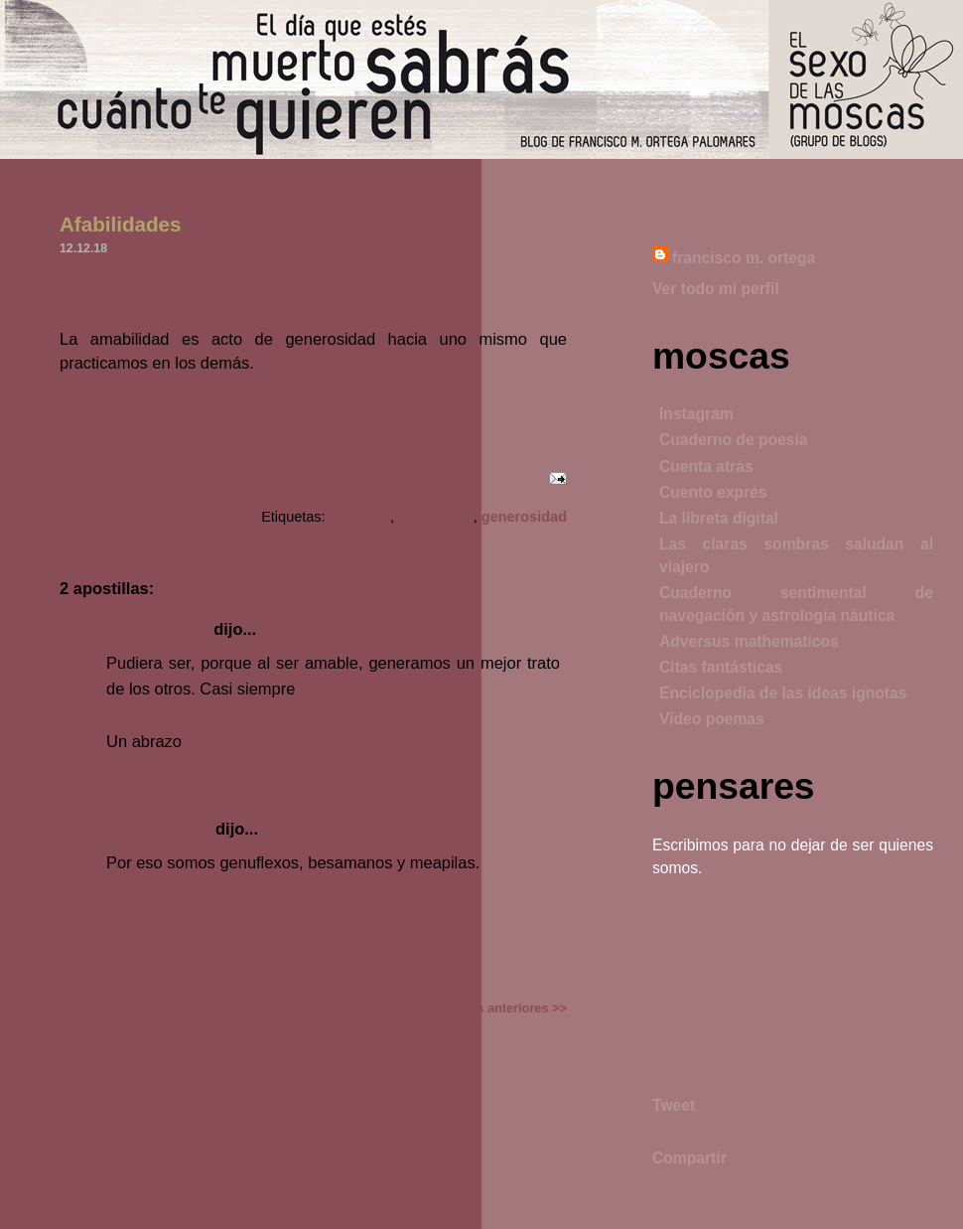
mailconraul (164, 829)
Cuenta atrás (706, 466)
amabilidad (436, 517)
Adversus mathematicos (749, 641)
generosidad (524, 517)
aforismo (360, 517)
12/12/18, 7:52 (152, 782)
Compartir (689, 1158)
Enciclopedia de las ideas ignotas (782, 693)
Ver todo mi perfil (715, 288)
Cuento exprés (713, 492)
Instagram (696, 413)
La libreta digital (718, 518)
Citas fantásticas (720, 667)
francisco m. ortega (743, 257)
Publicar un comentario (130, 958)
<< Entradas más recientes (130, 1007)
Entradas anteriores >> (498, 1007)
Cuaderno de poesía (733, 439)
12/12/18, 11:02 (156, 903)
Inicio (320, 1008)
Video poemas (711, 718)
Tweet (673, 1105)
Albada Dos (164, 629)
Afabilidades (120, 224)
